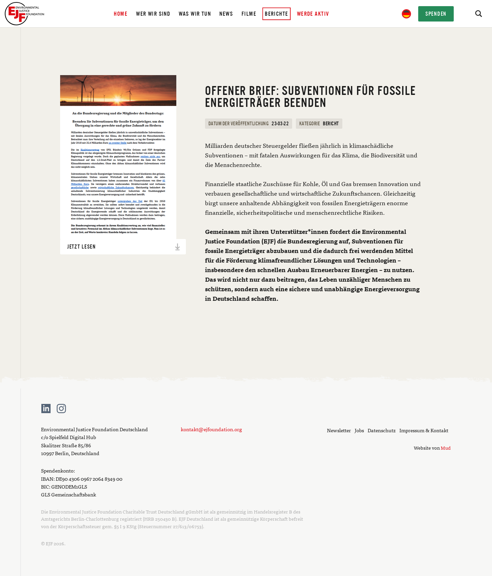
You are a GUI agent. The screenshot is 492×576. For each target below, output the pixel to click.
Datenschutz (382, 430)
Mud (446, 447)
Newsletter (339, 430)
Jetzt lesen (124, 246)
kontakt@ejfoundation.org (211, 429)
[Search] (478, 13)
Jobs (359, 430)
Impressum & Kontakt (423, 430)
